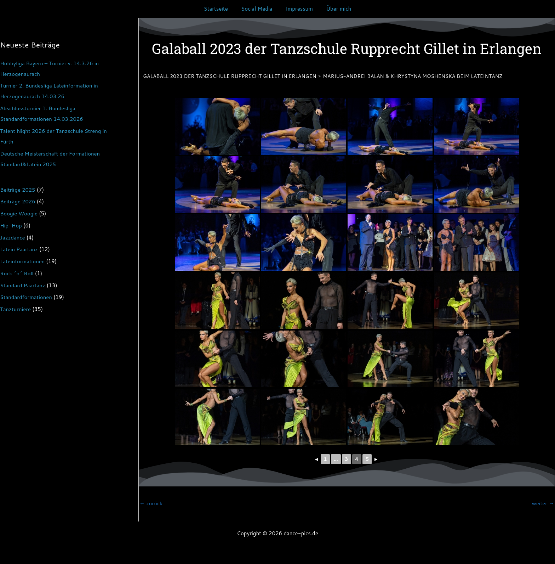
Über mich (334, 8)
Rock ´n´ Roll (17, 273)
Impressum (297, 8)
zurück (150, 503)
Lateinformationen (22, 261)
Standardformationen (26, 297)
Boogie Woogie (19, 213)
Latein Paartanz (19, 249)
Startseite (220, 8)
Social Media (258, 8)
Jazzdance (12, 237)
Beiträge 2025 (18, 189)
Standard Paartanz (23, 285)
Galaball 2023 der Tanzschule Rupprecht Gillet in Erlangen (229, 76)
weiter (543, 503)
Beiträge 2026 (18, 201)
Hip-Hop (11, 225)
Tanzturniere (15, 309)
